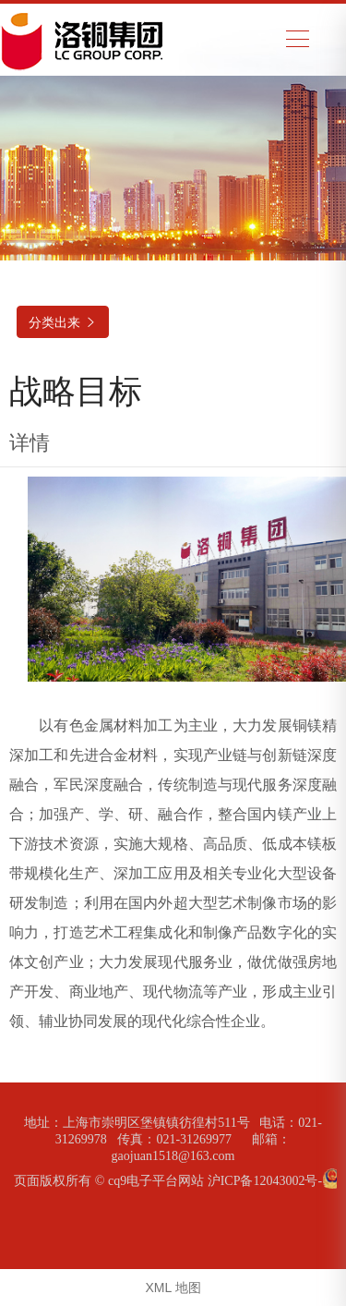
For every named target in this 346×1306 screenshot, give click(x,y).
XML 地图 (172, 1287)
